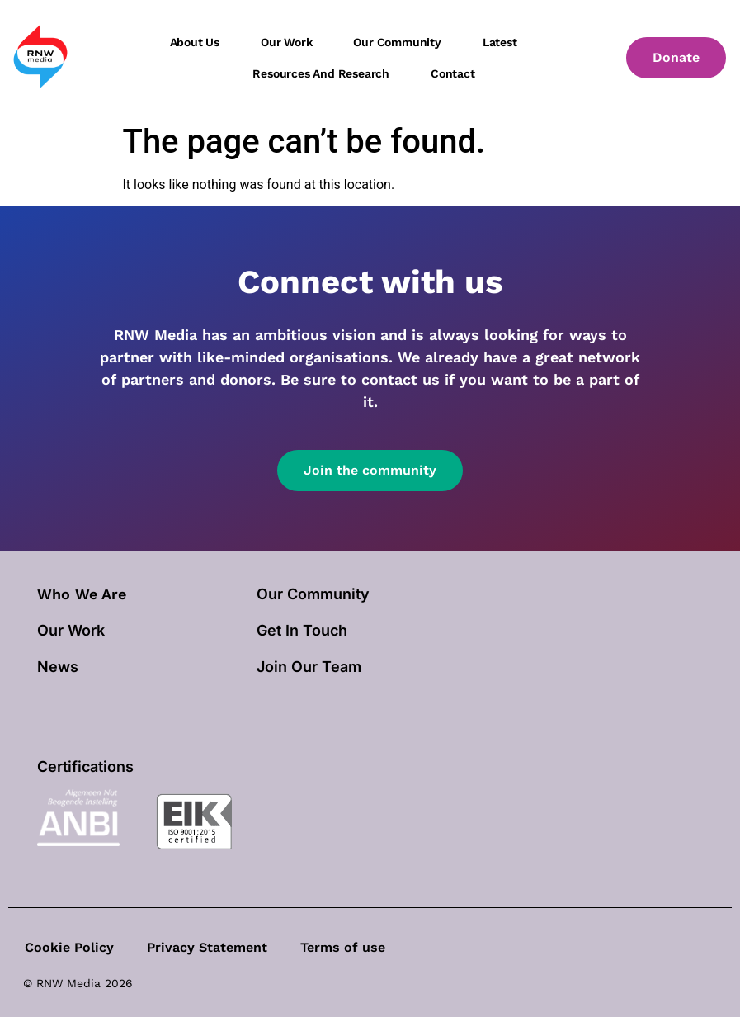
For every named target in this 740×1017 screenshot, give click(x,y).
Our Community (313, 594)
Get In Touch (302, 630)
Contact (453, 73)
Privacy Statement (207, 947)
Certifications (85, 766)
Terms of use (342, 947)
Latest (500, 42)
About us (194, 42)
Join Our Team (309, 666)
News (57, 666)
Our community (397, 42)
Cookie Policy (69, 947)
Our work (286, 42)
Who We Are (81, 594)
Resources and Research (320, 73)
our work (71, 630)
